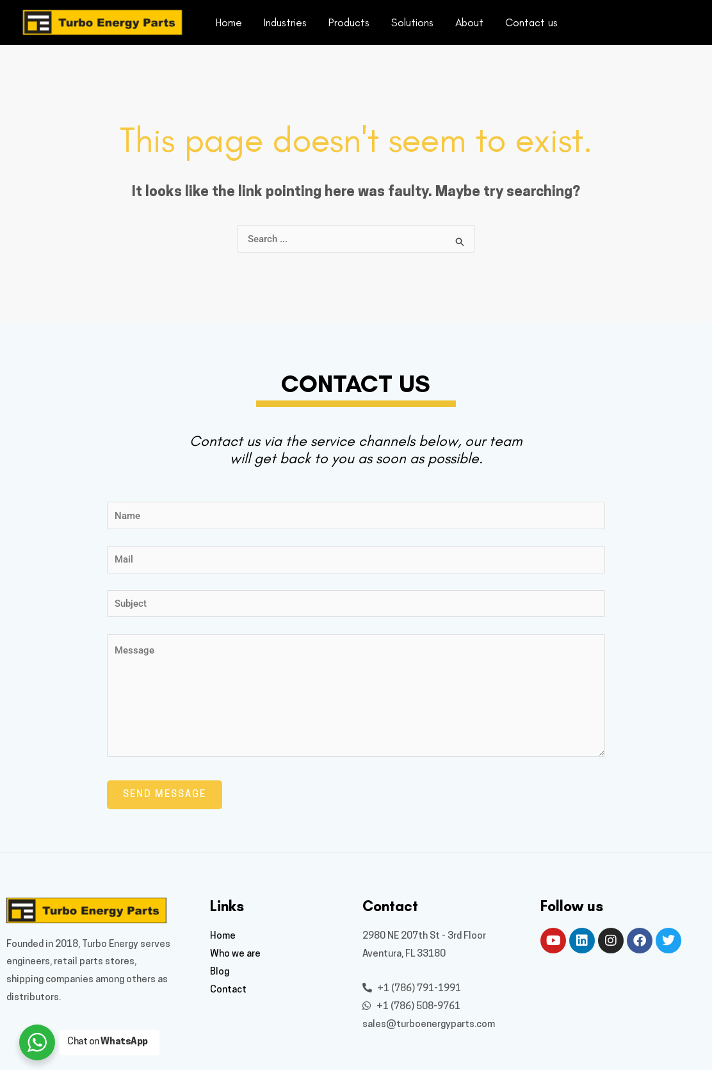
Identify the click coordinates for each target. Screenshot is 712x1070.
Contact (228, 990)
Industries (285, 22)
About (469, 22)
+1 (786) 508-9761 (411, 1007)
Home (229, 22)
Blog (219, 972)
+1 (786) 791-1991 (411, 989)
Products (348, 22)
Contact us (531, 22)
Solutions (412, 22)
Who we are (235, 954)
